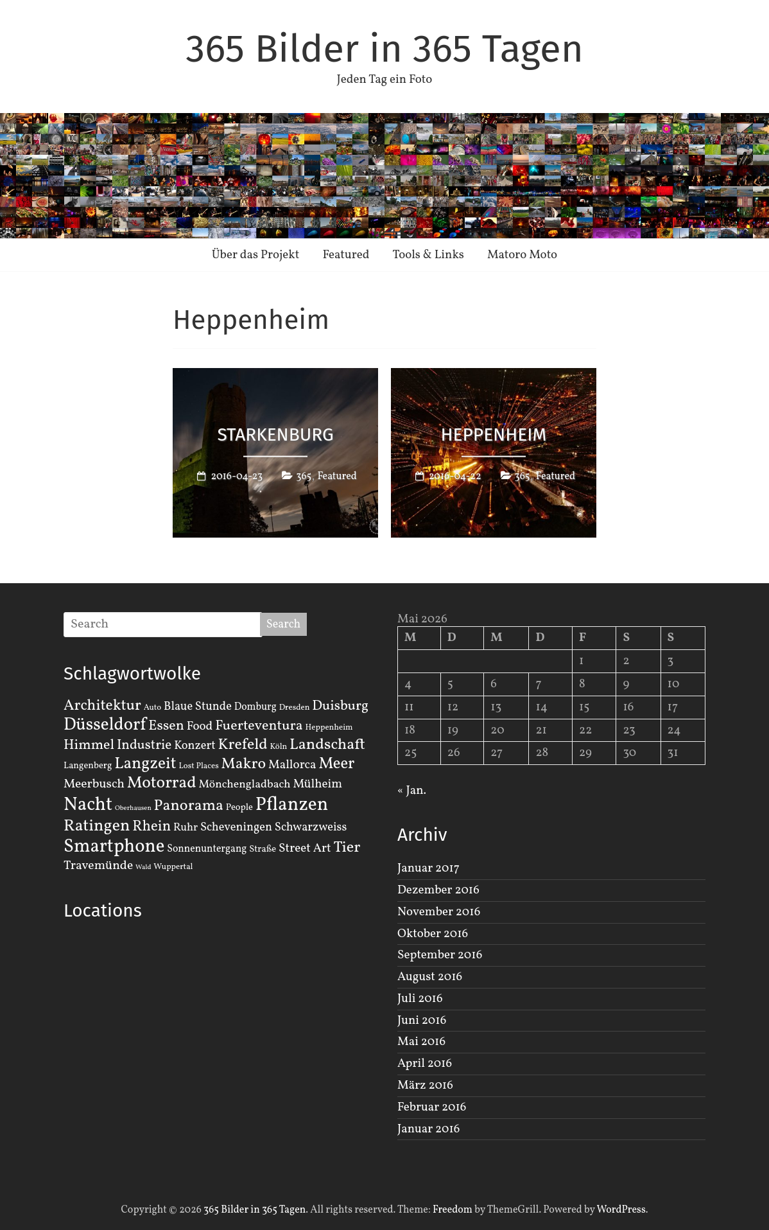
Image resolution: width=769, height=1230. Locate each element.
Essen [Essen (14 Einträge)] (166, 726)
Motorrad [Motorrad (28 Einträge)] (161, 783)
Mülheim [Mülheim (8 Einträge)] (317, 784)
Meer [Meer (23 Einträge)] (336, 764)
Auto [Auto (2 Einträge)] (153, 708)
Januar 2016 (428, 1129)
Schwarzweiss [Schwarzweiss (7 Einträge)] (311, 827)
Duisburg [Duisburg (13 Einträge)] (340, 706)
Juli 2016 (420, 998)
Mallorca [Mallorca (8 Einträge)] (292, 765)
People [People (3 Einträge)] (239, 807)
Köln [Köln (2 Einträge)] (279, 747)
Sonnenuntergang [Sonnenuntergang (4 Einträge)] (206, 849)
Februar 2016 (431, 1107)
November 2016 (438, 912)
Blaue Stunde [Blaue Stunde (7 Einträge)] (198, 706)
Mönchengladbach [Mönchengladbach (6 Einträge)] (245, 785)
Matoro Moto (522, 255)
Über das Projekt (256, 255)
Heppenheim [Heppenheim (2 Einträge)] (329, 728)
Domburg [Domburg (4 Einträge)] (255, 707)
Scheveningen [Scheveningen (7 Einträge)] (236, 827)
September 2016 (439, 955)
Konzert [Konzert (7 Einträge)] (195, 745)
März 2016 (425, 1085)
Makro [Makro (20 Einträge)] (243, 764)
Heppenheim (494, 433)
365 (303, 477)
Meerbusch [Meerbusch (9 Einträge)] (94, 784)
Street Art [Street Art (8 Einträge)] (305, 848)
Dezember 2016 (438, 890)
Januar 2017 (428, 868)
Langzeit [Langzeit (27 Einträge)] (145, 764)
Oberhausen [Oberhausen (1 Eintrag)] (133, 808)
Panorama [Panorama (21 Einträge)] (188, 806)
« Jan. (411, 790)
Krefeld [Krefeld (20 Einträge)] (242, 744)
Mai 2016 (421, 1041)
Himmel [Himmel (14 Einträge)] (89, 745)
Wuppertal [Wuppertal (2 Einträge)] (173, 867)
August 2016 (429, 977)
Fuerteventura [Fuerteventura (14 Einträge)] (259, 726)
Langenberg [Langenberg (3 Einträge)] (88, 765)
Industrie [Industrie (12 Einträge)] (144, 745)
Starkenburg (275, 433)
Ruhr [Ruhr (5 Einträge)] (185, 827)
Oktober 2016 (432, 934)
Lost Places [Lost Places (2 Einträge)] (199, 766)
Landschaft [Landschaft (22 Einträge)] (327, 745)
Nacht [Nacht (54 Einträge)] (88, 805)
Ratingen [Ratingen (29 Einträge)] (97, 826)
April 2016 (424, 1063)
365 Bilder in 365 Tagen (384, 49)
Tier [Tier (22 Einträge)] (347, 848)
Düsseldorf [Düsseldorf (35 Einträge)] (105, 725)
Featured (345, 255)
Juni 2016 (421, 1020)
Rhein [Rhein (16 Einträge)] (151, 826)
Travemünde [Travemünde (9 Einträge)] (98, 866)
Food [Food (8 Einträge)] (200, 726)
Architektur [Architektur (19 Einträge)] (102, 706)
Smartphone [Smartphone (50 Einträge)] (114, 847)
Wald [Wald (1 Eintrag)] (143, 867)
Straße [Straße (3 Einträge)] (262, 849)
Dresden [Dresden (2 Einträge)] (294, 708)
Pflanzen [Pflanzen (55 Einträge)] (292, 805)
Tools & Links (428, 255)
